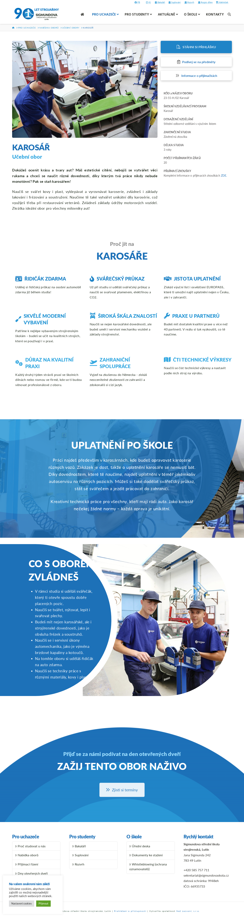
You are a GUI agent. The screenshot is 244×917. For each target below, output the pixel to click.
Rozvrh (189, 2)
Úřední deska (139, 846)
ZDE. (224, 175)
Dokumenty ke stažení (146, 855)
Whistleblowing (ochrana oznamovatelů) (148, 866)
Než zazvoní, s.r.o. (188, 911)
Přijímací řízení (26, 864)
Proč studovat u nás (30, 846)
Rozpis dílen (205, 2)
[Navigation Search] (230, 14)
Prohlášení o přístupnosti (130, 911)
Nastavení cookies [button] (21, 903)
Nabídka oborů (26, 855)
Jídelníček (222, 2)
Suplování (175, 2)
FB (137, 2)
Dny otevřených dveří (31, 873)
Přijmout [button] (43, 903)
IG (148, 2)
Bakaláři (160, 2)
